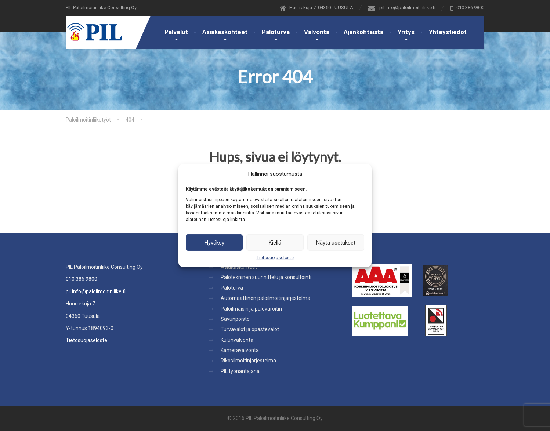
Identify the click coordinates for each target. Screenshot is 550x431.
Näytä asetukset (335, 242)
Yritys (406, 32)
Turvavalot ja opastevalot (250, 329)
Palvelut (176, 32)
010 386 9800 (81, 279)
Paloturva (276, 32)
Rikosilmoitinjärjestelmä (248, 360)
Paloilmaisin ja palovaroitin (251, 309)
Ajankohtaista (363, 32)
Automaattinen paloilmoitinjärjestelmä (265, 298)
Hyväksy (214, 242)
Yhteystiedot (448, 32)
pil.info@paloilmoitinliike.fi (96, 291)
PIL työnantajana (240, 371)
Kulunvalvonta (237, 340)
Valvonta (316, 32)
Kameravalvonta (240, 350)
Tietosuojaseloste (275, 257)
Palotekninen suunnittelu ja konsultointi (266, 277)
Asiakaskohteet (224, 32)
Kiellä (275, 242)
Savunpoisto (235, 319)
